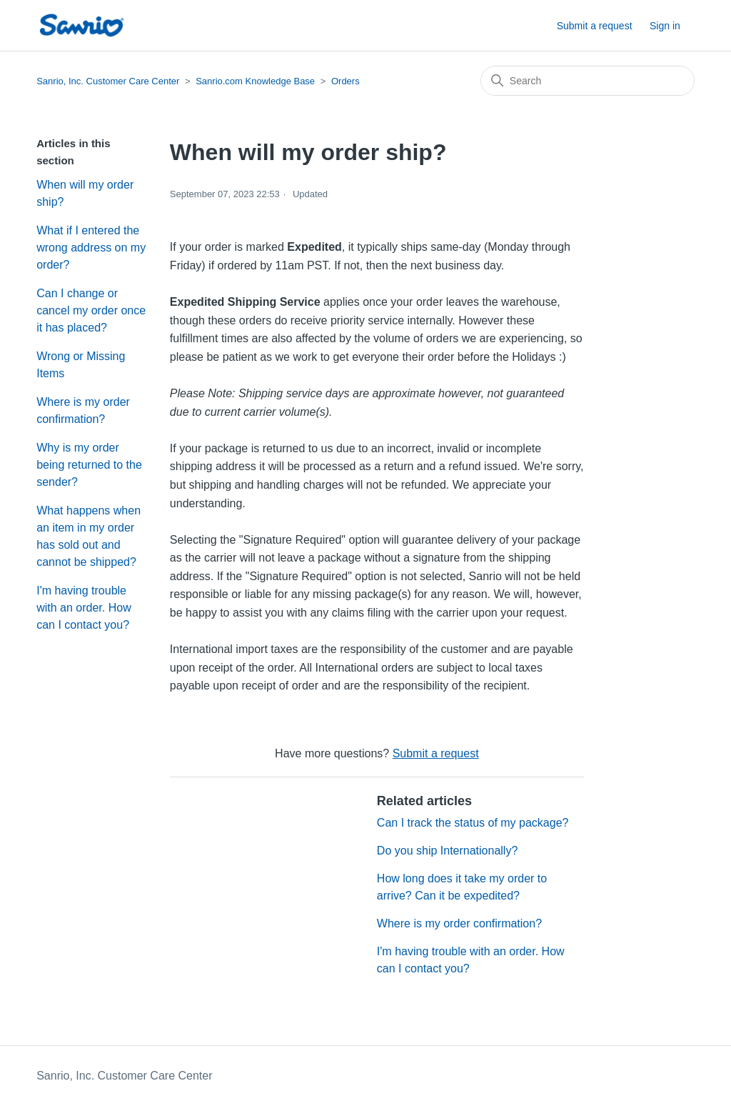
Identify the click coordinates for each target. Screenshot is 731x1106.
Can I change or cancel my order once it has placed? (91, 310)
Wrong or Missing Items (80, 364)
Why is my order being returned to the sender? (89, 465)
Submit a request (594, 25)
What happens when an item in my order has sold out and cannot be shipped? (88, 536)
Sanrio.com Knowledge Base (255, 81)
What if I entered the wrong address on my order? (91, 247)
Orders (345, 81)
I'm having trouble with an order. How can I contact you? (83, 607)
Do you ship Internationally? (447, 851)
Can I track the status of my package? (473, 823)
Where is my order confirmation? (83, 410)
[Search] (587, 80)
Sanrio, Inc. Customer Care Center (107, 81)
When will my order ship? (84, 193)
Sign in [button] (665, 25)
